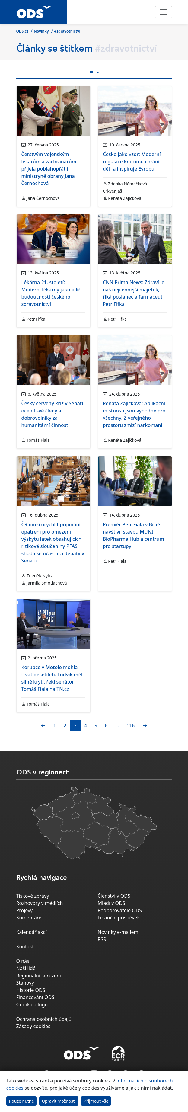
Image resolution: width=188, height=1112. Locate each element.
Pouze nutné (21, 1101)
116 (130, 725)
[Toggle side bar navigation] (94, 73)
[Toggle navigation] (163, 12)
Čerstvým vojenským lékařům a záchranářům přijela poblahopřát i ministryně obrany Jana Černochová (48, 169)
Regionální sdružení (38, 975)
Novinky (41, 31)
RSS (102, 939)
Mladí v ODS (111, 903)
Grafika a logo (32, 1004)
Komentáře (29, 917)
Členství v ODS (114, 895)
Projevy (24, 910)
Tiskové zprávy (32, 895)
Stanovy (25, 982)
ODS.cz (22, 31)
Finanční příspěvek (119, 917)
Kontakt (25, 946)
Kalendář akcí (31, 932)
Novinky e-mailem (118, 932)
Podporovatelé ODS (120, 910)
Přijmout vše (96, 1101)
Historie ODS (30, 990)
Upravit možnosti (59, 1101)
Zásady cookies (33, 1026)
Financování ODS (35, 997)
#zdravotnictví (67, 31)
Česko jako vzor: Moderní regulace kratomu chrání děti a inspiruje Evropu (132, 161)
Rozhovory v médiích (39, 903)
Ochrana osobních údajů (44, 1019)
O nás (22, 961)
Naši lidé (26, 968)
